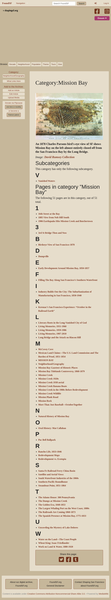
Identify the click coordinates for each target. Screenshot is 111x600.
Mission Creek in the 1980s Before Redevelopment (63, 390)
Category (13, 72)
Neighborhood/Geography (13, 76)
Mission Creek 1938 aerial (51, 382)
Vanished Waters (46, 181)
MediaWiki (103, 594)
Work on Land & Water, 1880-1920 (55, 546)
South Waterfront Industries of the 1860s (58, 478)
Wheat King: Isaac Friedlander (53, 543)
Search (82, 3)
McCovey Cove (45, 349)
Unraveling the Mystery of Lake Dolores (58, 527)
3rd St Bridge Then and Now (52, 233)
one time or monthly (13, 107)
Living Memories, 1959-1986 (52, 330)
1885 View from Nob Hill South (53, 217)
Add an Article (14, 90)
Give (60, 64)
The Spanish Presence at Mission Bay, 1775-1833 (62, 516)
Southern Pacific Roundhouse (53, 482)
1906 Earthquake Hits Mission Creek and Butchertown (65, 221)
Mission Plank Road (48, 397)
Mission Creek (45, 375)
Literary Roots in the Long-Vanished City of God (62, 322)
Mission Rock (45, 401)
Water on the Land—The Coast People (57, 539)
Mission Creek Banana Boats (52, 386)
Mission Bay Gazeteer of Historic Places (58, 367)
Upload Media (14, 97)
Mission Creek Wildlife (49, 393)
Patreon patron (13, 115)
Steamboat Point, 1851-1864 (52, 485)
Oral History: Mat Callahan (52, 428)
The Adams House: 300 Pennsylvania (56, 497)
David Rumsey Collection (59, 157)
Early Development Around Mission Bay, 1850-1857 (63, 268)
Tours (53, 64)
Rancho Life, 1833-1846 (50, 451)
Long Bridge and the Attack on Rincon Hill (59, 337)
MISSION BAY (46, 360)
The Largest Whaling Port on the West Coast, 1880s (63, 508)
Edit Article (13, 94)
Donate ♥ (102, 18)
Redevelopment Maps (49, 455)
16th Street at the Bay (49, 214)
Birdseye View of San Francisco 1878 (56, 244)
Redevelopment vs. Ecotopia (52, 459)
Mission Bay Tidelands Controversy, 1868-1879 (61, 371)
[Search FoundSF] (63, 3)
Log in (106, 3)
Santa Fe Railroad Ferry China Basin (56, 471)
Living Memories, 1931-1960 (52, 326)
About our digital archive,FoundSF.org (21, 584)
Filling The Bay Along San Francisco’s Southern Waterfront (67, 280)
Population (36, 64)
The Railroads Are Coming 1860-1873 (56, 512)
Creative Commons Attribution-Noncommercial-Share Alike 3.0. (56, 594)
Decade (12, 64)
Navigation (20, 3)
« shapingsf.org (10, 10)
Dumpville (43, 256)
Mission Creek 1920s (48, 378)
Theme (46, 64)
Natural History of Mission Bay (53, 416)
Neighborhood (23, 64)
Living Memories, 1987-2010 (52, 333)
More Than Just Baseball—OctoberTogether (60, 404)
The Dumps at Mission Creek (52, 501)
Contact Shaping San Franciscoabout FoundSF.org (89, 584)
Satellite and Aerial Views (51, 474)
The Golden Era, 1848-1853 (51, 505)
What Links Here (14, 81)
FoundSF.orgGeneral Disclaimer (55, 584)
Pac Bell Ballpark (47, 440)
